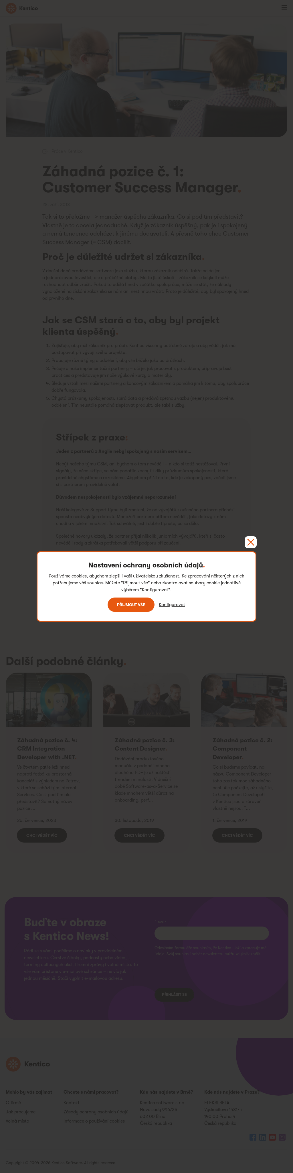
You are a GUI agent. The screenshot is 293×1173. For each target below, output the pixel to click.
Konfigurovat (172, 604)
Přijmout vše (131, 604)
